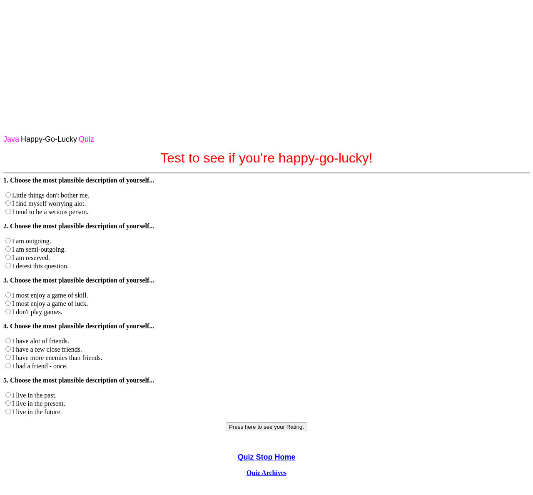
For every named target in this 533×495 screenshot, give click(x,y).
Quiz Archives (266, 472)
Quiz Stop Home (267, 457)
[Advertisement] (266, 61)
